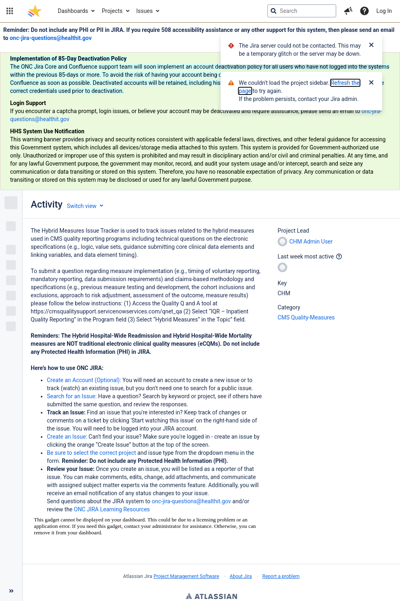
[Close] (371, 46)
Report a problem (280, 576)
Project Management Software (186, 576)
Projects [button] (112, 11)
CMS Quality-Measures (306, 317)
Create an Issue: (67, 436)
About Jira (240, 576)
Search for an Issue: (72, 396)
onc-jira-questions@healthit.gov (51, 38)
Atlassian (211, 597)
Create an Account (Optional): (84, 380)
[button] (9, 11)
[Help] (364, 10)
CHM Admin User (305, 241)
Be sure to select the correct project (92, 453)
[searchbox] (301, 10)
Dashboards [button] (73, 11)
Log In (384, 11)
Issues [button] (144, 11)
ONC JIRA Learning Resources (112, 509)
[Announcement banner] (200, 106)
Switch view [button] (81, 206)
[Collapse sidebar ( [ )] (11, 591)
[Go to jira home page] (34, 11)
